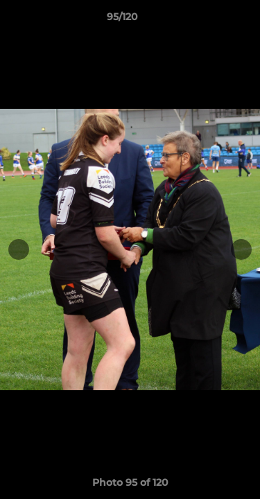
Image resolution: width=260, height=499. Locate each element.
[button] (210, 20)
